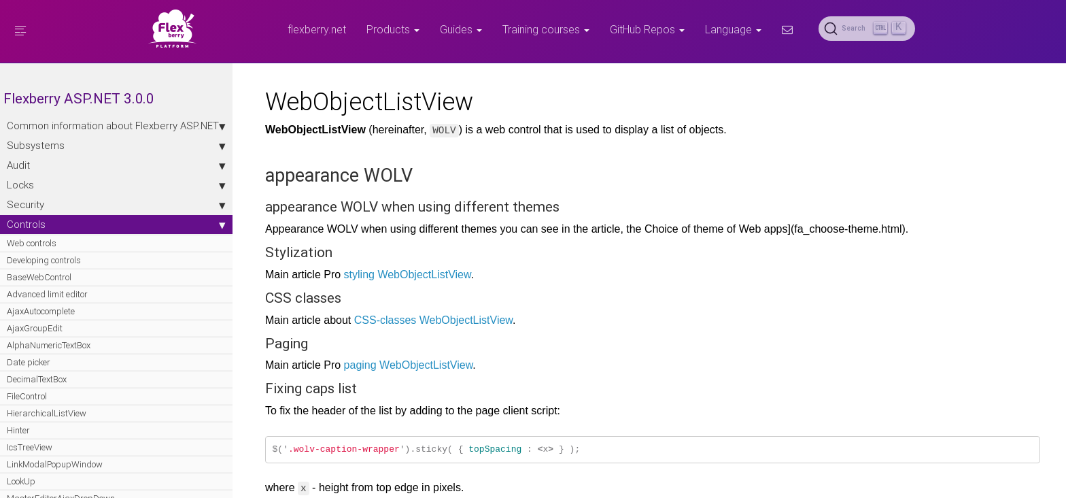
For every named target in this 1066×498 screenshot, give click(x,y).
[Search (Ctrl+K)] (867, 28)
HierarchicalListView (46, 427)
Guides (461, 29)
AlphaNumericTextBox (48, 359)
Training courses (545, 29)
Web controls (31, 257)
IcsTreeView (29, 461)
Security (88, 218)
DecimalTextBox (37, 393)
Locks (88, 198)
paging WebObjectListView (380, 365)
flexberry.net (317, 29)
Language (733, 29)
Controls (88, 238)
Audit (88, 179)
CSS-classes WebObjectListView (405, 320)
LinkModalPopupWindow (55, 478)
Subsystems (88, 159)
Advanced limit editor (47, 308)
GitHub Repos (647, 29)
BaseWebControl (39, 291)
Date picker (28, 376)
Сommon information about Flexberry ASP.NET (88, 132)
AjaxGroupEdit (35, 342)
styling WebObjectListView (379, 274)
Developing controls (44, 274)
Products (392, 29)
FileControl (27, 410)
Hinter (18, 444)
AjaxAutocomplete (41, 325)
